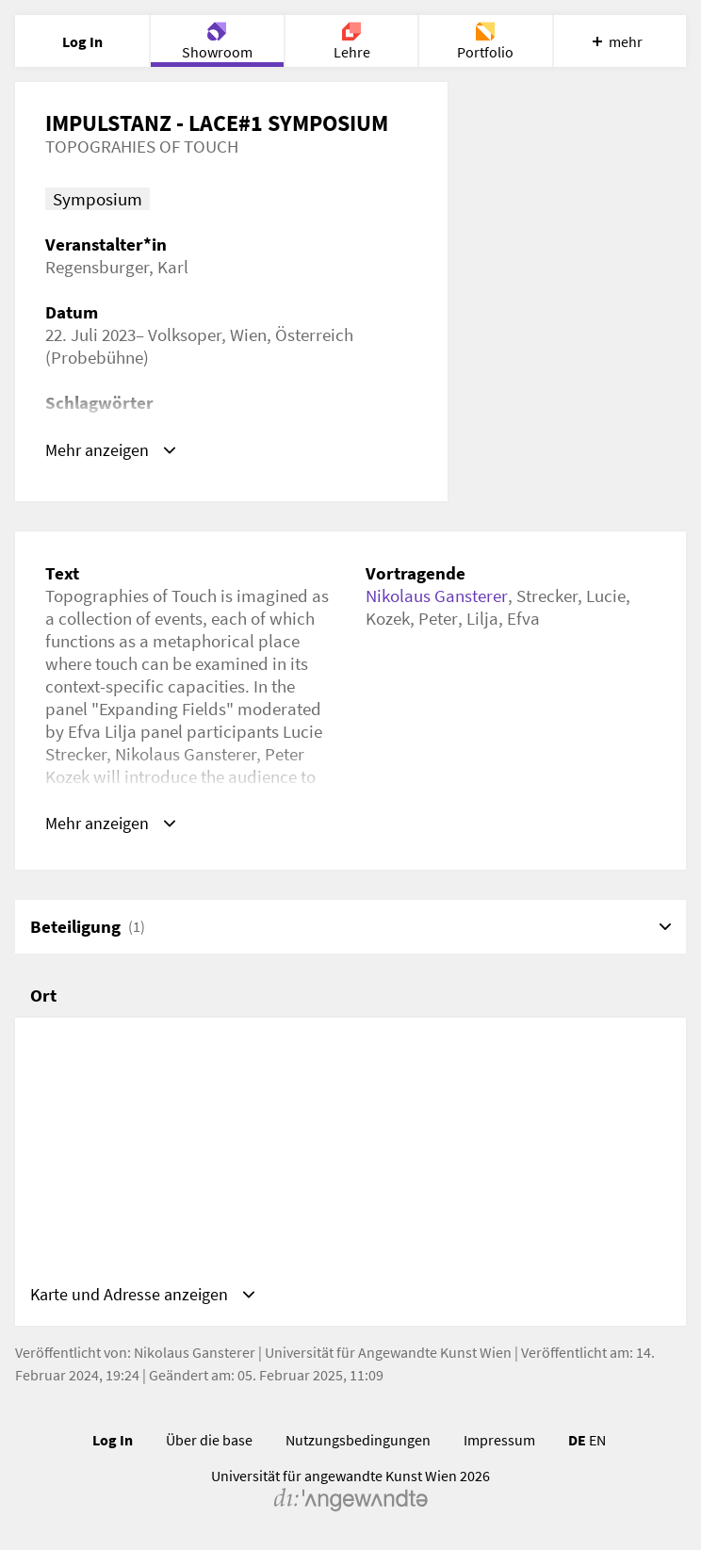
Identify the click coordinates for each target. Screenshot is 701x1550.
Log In (112, 1447)
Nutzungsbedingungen (358, 1447)
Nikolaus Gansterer (437, 595)
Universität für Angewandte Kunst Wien (388, 1359)
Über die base (209, 1447)
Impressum (499, 1447)
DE (577, 1447)
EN (597, 1447)
